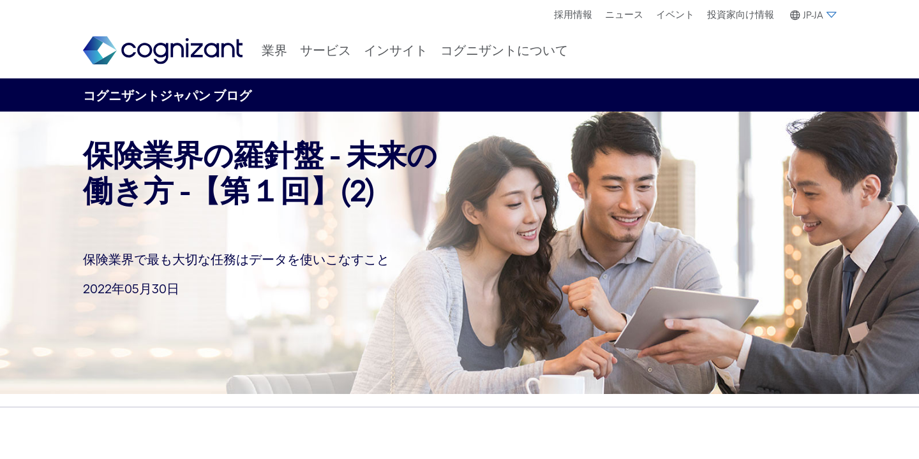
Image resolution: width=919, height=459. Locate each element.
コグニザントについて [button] (504, 50)
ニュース (624, 14)
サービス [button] (325, 50)
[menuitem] (573, 14)
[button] (811, 15)
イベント (675, 14)
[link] (163, 50)
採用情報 (573, 14)
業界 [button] (274, 50)
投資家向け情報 (740, 14)
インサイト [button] (396, 50)
